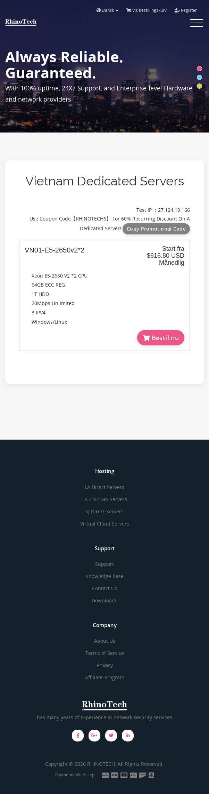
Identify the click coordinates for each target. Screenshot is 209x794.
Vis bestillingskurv (146, 10)
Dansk (107, 10)
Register (186, 10)
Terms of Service (104, 653)
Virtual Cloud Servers (104, 523)
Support (104, 564)
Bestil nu (161, 338)
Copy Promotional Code (156, 228)
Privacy (105, 665)
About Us (104, 640)
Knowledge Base (104, 576)
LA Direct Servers (104, 487)
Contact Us (104, 588)
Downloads (104, 600)
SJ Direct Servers (104, 511)
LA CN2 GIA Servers (104, 499)
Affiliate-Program (104, 677)
